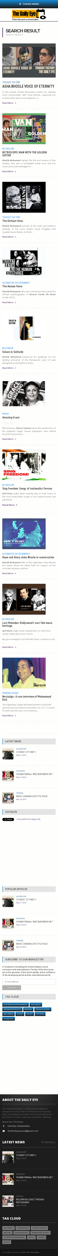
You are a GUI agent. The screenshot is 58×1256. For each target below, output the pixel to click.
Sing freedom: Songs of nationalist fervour (27, 488)
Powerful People (10, 692)
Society (29, 1014)
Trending (19, 793)
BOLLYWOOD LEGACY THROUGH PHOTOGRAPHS (30, 1201)
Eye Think (40, 1014)
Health (20, 1014)
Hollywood (36, 1005)
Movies (5, 413)
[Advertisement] (29, 854)
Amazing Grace (11, 417)
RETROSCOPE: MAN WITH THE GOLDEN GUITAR (24, 153)
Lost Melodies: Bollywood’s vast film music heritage (27, 624)
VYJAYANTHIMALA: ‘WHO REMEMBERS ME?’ (34, 774)
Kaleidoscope (21, 749)
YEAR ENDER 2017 (21, 1233)
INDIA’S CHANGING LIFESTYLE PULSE (32, 796)
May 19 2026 (21, 777)
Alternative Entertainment (16, 282)
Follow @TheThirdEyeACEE (28, 819)
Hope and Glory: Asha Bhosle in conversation (28, 557)
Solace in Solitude (12, 352)
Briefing (28, 1009)
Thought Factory (11, 82)
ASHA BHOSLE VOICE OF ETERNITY (28, 86)
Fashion (41, 1237)
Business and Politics (12, 1009)
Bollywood (7, 348)
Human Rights (22, 1228)
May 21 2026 (21, 755)
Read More (9, 103)
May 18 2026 (21, 799)
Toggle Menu (29, 3)
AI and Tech (8, 1019)
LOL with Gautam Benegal (14, 1237)
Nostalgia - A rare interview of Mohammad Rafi (26, 697)
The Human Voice (12, 286)
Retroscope (8, 148)
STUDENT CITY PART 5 (26, 751)
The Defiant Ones (12, 221)
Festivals (20, 1196)
